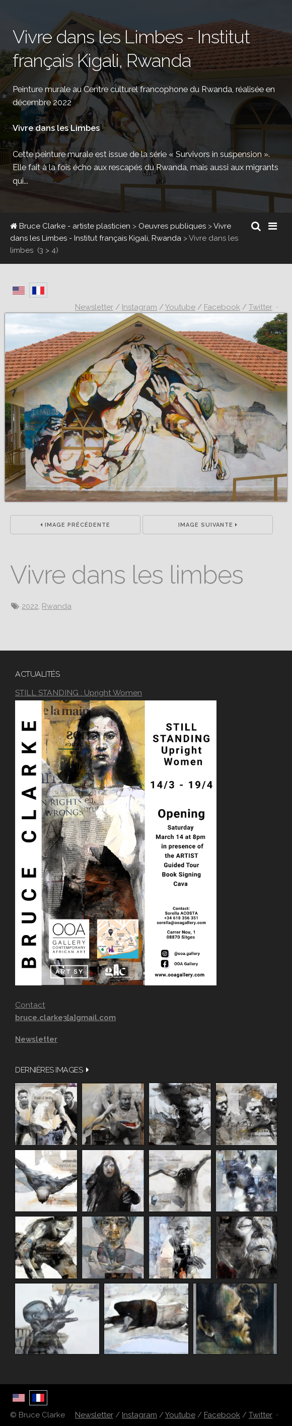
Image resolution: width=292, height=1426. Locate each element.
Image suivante (208, 525)
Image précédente (75, 525)
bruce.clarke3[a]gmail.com (65, 1017)
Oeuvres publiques (172, 226)
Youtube (180, 1414)
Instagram (139, 1414)
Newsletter (94, 1414)
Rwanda (56, 606)
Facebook (222, 1414)
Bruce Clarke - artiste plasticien (70, 226)
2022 (30, 606)
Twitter (260, 1414)
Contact (30, 1005)
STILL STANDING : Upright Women (78, 692)
